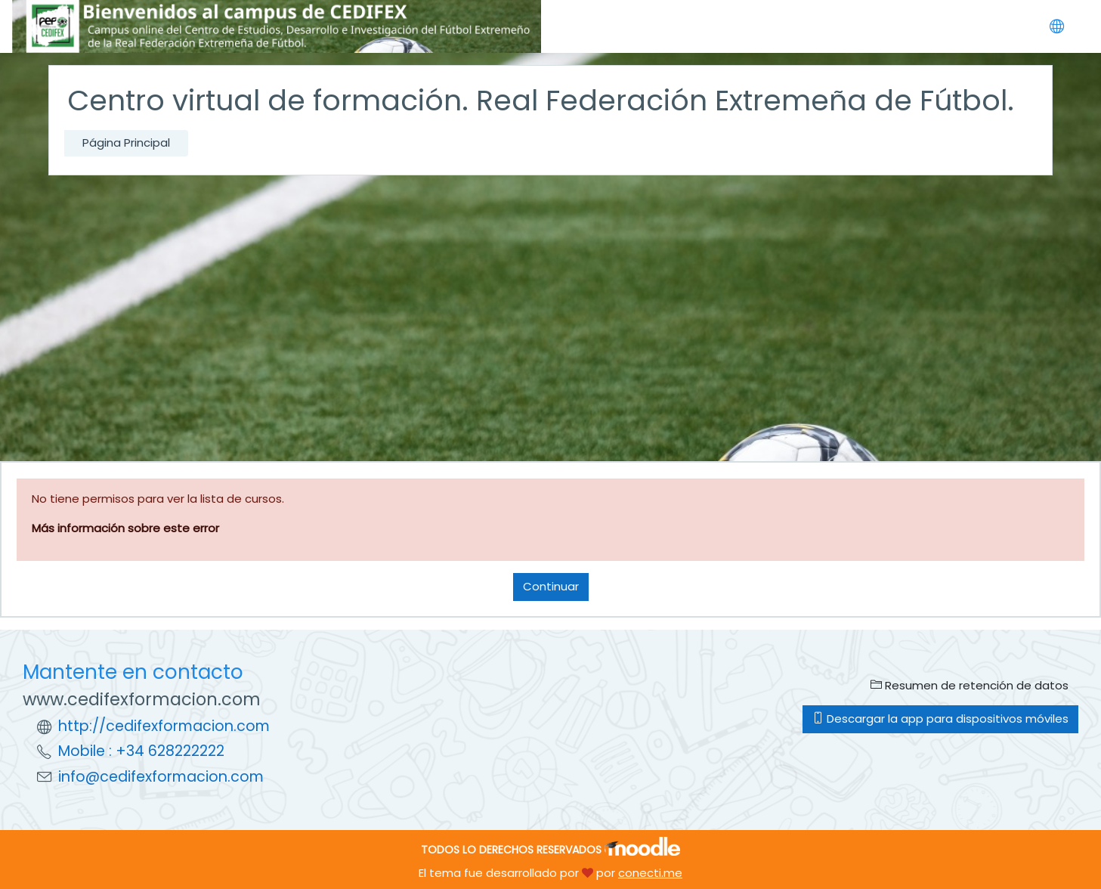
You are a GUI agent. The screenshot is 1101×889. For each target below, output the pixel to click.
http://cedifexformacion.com (164, 726)
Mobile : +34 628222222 (141, 751)
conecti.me (650, 873)
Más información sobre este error (125, 528)
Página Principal (126, 142)
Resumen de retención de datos (970, 685)
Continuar (551, 586)
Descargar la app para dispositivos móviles (940, 718)
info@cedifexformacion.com (161, 777)
